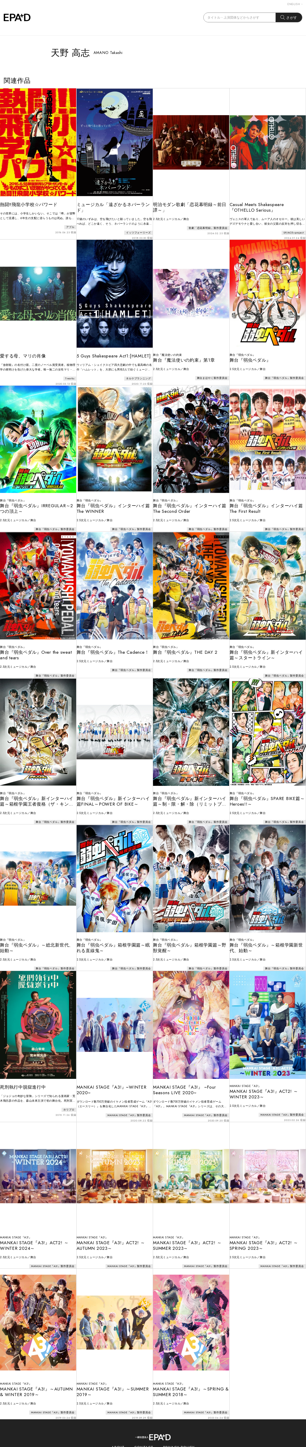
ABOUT (118, 1425)
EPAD (148, 1444)
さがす (288, 17)
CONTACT (143, 1425)
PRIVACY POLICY (179, 1425)
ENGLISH (294, 4)
